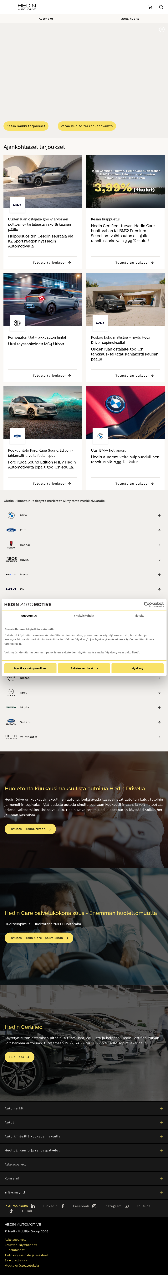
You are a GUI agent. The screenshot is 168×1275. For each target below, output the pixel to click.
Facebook (81, 1206)
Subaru (90, 722)
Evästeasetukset (84, 668)
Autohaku (42, 18)
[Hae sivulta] (161, 7)
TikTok (27, 1211)
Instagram (112, 1206)
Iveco (90, 574)
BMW (90, 515)
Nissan (90, 678)
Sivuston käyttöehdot (21, 1245)
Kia (90, 589)
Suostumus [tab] (29, 615)
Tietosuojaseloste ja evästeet (26, 1255)
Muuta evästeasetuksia (22, 1265)
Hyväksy (137, 668)
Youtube (143, 1206)
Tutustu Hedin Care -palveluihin (36, 938)
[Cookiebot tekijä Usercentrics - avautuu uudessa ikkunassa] (147, 604)
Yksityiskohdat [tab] (84, 615)
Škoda (90, 707)
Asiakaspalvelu (16, 1164)
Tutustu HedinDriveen (27, 829)
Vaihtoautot (90, 737)
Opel (90, 693)
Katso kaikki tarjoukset (26, 126)
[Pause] (162, 29)
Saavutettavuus (16, 1260)
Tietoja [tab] (139, 615)
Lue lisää (16, 1057)
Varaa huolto (126, 18)
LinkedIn (50, 1206)
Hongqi (90, 545)
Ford (90, 530)
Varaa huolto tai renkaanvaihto (87, 126)
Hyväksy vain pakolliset (30, 668)
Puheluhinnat (15, 1250)
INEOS (90, 560)
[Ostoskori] (150, 7)
